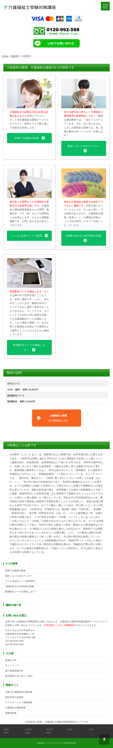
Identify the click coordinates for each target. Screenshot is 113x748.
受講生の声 (10, 660)
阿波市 (49, 733)
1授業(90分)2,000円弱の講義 (84, 235)
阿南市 (27, 733)
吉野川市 (49, 729)
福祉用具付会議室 (14, 697)
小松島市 (28, 729)
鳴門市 (6, 733)
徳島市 (6, 729)
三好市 (91, 729)
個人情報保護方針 (14, 671)
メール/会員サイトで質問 (26, 235)
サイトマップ (12, 665)
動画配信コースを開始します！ (29, 347)
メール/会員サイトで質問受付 (20, 581)
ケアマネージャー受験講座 (18, 702)
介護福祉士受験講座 (15, 708)
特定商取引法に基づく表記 (18, 676)
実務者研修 (10, 713)
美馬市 (70, 729)
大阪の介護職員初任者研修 (18, 692)
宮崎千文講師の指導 (27, 138)
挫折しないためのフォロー (83, 146)
